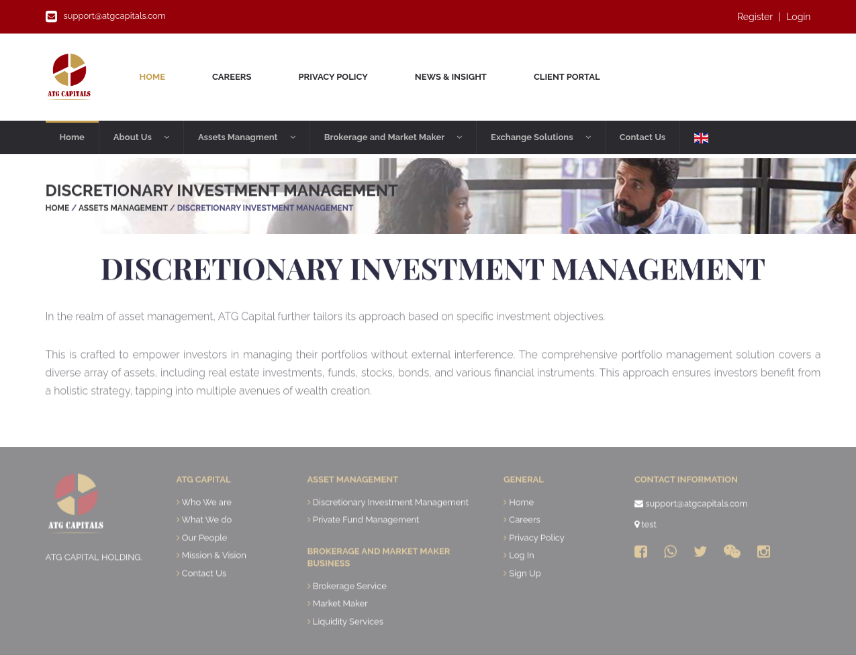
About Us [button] (141, 137)
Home (158, 76)
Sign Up (524, 600)
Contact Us (643, 137)
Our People (205, 565)
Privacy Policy (332, 77)
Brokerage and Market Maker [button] (393, 137)
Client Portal (567, 77)
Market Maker (340, 631)
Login (798, 16)
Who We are (206, 529)
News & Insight (451, 77)
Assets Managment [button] (246, 137)
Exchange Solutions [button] (541, 137)
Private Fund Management (366, 547)
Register (755, 16)
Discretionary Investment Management (391, 529)
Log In (521, 582)
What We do (206, 547)
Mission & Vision (214, 582)
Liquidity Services (348, 649)
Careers (231, 77)
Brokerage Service (350, 613)
